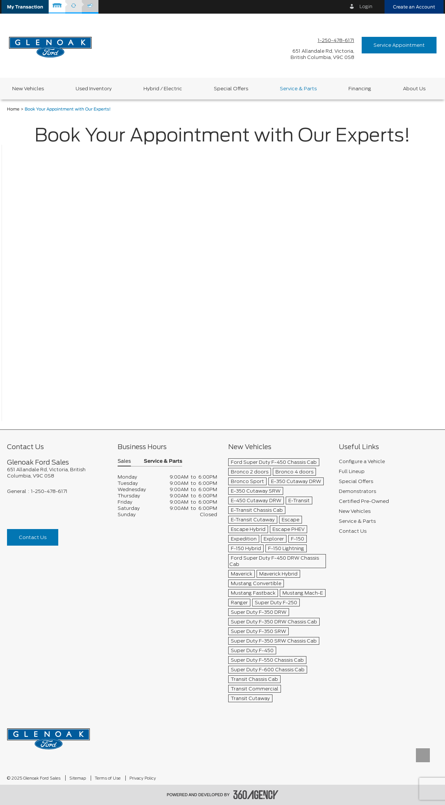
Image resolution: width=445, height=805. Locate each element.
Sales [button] (124, 461)
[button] (25, 7)
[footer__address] (57, 472)
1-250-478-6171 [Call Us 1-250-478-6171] (336, 40)
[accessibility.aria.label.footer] (255, 794)
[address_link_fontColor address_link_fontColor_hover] (322, 54)
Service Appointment (399, 45)
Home (13, 109)
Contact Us (32, 537)
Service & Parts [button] (163, 461)
